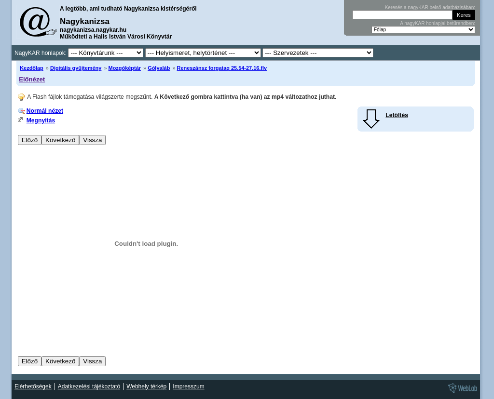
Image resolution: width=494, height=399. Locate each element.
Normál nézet (45, 110)
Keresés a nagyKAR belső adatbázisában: (430, 7)
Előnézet (32, 79)
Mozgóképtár (125, 68)
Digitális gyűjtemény (75, 68)
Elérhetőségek (33, 386)
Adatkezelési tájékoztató (89, 386)
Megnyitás (41, 120)
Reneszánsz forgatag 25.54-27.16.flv (222, 68)
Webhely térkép (146, 386)
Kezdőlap (31, 68)
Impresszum (188, 386)
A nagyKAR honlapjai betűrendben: (437, 23)
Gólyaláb (159, 68)
